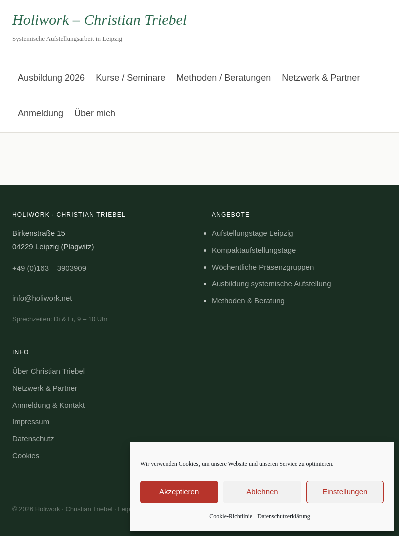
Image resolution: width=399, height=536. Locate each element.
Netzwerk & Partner (321, 78)
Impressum (30, 421)
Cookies (25, 455)
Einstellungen (344, 491)
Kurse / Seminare (130, 78)
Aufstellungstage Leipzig (252, 233)
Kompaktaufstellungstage (254, 250)
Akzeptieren (179, 491)
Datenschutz (33, 438)
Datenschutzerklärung (283, 516)
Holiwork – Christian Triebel (99, 19)
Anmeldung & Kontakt (48, 405)
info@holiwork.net (42, 298)
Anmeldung (40, 113)
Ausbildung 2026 (51, 78)
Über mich (94, 113)
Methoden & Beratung (248, 300)
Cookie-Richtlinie (230, 516)
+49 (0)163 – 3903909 (49, 268)
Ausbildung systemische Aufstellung (271, 283)
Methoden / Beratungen (223, 78)
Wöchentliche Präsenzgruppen (263, 267)
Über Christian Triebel (48, 371)
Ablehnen (262, 491)
